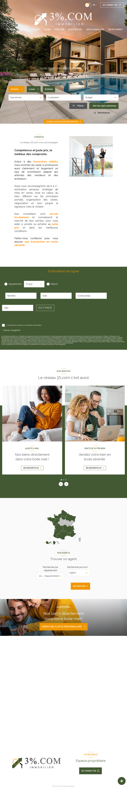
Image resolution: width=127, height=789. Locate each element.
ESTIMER (35, 29)
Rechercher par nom (77, 567)
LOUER (47, 29)
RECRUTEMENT (115, 29)
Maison (54, 284)
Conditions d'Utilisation (47, 344)
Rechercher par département (50, 569)
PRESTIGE (59, 29)
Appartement (15, 284)
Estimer (49, 89)
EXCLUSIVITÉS (75, 29)
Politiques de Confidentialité (30, 344)
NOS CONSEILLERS (95, 29)
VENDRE (23, 29)
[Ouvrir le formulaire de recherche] (78, 106)
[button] (66, 484)
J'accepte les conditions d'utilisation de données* (24, 325)
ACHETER (10, 29)
